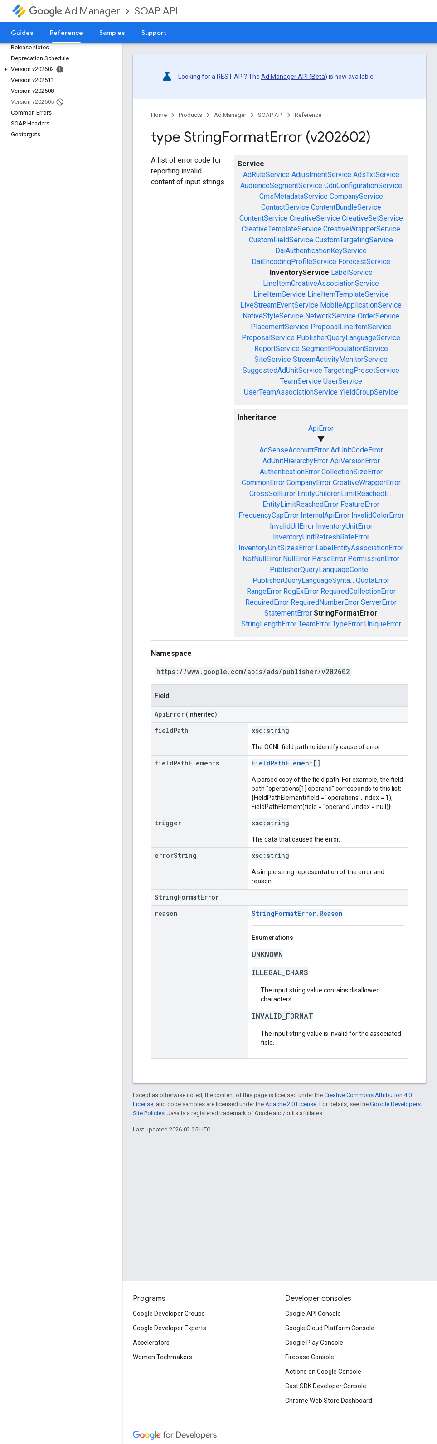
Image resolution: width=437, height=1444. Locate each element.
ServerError (379, 602)
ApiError (321, 428)
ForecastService (364, 261)
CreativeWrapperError (367, 482)
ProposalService (268, 337)
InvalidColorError (377, 515)
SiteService (272, 359)
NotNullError (262, 558)
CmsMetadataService (293, 196)
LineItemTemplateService (348, 294)
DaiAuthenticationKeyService (321, 250)
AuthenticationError (290, 471)
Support (153, 33)
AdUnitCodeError (356, 450)
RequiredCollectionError (358, 591)
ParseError (329, 558)
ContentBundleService (346, 207)
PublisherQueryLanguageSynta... (303, 580)
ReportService (277, 348)
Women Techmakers (162, 1357)
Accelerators (151, 1342)
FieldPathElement (282, 763)
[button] (59, 69)
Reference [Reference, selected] (66, 33)
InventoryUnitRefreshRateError (321, 537)
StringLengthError (268, 624)
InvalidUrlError (292, 526)
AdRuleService (266, 174)
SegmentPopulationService (344, 348)
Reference (308, 114)
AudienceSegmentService (281, 185)
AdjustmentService (321, 174)
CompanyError (308, 482)
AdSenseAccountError (294, 450)
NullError (296, 558)
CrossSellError (272, 493)
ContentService (263, 218)
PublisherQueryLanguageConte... (321, 569)
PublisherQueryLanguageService (348, 337)
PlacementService (280, 326)
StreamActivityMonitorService (340, 359)
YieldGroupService (369, 392)
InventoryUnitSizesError (276, 548)
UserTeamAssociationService (291, 392)
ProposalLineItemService (351, 326)
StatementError (288, 613)
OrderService (378, 316)
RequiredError (267, 602)
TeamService (300, 381)
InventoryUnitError (344, 526)
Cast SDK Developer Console (325, 1386)
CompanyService (356, 196)
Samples (112, 33)
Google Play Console (314, 1342)
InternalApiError (325, 515)
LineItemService (279, 294)
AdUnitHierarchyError (295, 461)
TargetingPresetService (361, 370)
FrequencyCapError (268, 515)
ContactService (285, 207)
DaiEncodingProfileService (294, 261)
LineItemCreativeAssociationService (321, 283)
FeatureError (359, 504)
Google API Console (313, 1313)
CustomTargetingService (354, 240)
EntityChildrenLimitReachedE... (345, 493)
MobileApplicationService (361, 305)
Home (159, 114)
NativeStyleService (273, 316)
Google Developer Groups (169, 1313)
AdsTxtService (376, 174)
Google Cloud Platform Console (329, 1328)
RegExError (301, 591)
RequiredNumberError (325, 602)
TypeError (347, 624)
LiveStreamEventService (279, 305)
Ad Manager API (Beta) (294, 76)
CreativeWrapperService (361, 229)
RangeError (264, 591)
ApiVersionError (355, 461)
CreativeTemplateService (281, 229)
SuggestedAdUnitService (282, 370)
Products (190, 114)
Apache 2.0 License (290, 1104)
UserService (342, 381)
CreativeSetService (372, 218)
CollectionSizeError (352, 471)
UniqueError (382, 624)
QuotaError (372, 580)
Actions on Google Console (323, 1371)
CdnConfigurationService (363, 185)
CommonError (263, 482)
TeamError (314, 624)
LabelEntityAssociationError (359, 548)
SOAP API (156, 11)
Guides (22, 33)
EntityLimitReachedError (300, 504)
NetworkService (330, 316)
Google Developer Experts (169, 1328)
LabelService (352, 272)
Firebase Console (309, 1357)
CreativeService (315, 218)
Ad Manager (74, 11)
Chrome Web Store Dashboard (328, 1400)
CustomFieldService (281, 240)
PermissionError (373, 558)
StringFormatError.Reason (297, 913)
